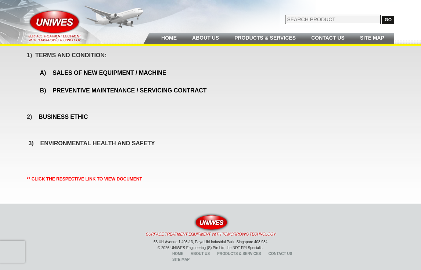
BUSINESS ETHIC (64, 117)
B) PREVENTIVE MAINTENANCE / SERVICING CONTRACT (123, 90)
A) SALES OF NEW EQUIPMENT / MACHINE (104, 73)
